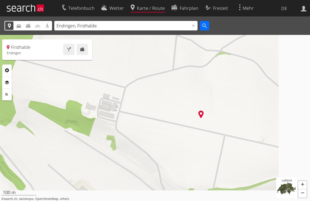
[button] (302, 185)
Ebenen (7, 82)
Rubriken (7, 70)
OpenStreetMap (46, 199)
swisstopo (26, 199)
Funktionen (7, 94)
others (64, 199)
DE (284, 8)
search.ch (10, 199)
